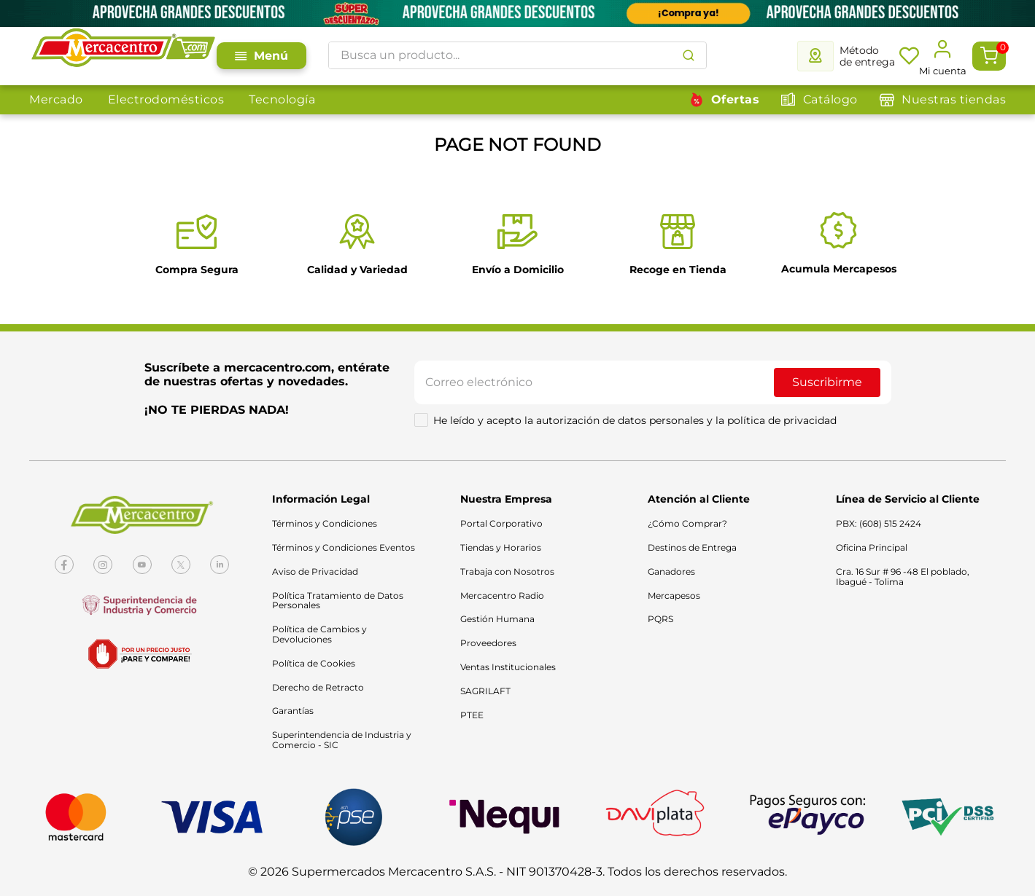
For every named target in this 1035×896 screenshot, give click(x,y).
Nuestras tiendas (954, 99)
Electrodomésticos (166, 99)
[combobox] (517, 55)
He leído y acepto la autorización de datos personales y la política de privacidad (635, 420)
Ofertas (735, 99)
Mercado (56, 99)
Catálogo (830, 99)
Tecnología (282, 99)
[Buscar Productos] (688, 55)
